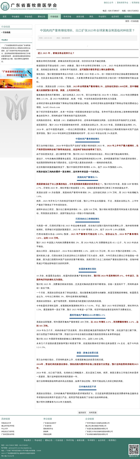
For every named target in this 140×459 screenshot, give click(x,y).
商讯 (91, 17)
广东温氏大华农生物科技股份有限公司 (99, 431)
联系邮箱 (135, 3)
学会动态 (28, 17)
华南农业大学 (6, 423)
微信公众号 (108, 3)
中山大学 (4, 429)
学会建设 (15, 17)
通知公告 (41, 17)
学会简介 (27, 440)
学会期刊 (102, 17)
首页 (127, 21)
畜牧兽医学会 (122, 3)
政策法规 (80, 17)
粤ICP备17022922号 (7, 456)
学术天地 (67, 17)
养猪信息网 (47, 434)
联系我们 (128, 17)
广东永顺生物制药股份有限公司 (96, 434)
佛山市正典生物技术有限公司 (95, 426)
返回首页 (82, 413)
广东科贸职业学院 (7, 434)
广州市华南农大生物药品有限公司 (97, 423)
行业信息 (54, 17)
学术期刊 (91, 440)
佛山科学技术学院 (7, 426)
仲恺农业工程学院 (7, 431)
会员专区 (115, 17)
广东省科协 (47, 426)
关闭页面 (93, 413)
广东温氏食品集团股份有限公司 (96, 429)
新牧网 (45, 431)
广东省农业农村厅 (49, 423)
